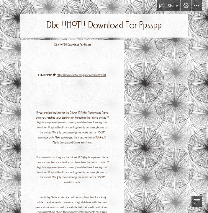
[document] (104, 106)
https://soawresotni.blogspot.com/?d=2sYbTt (81, 75)
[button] (168, 5)
